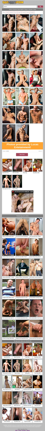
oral (15, 12)
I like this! (22, 154)
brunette (32, 12)
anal (7, 12)
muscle (23, 12)
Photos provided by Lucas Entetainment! (22, 146)
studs (28, 12)
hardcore (11, 12)
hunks (19, 12)
